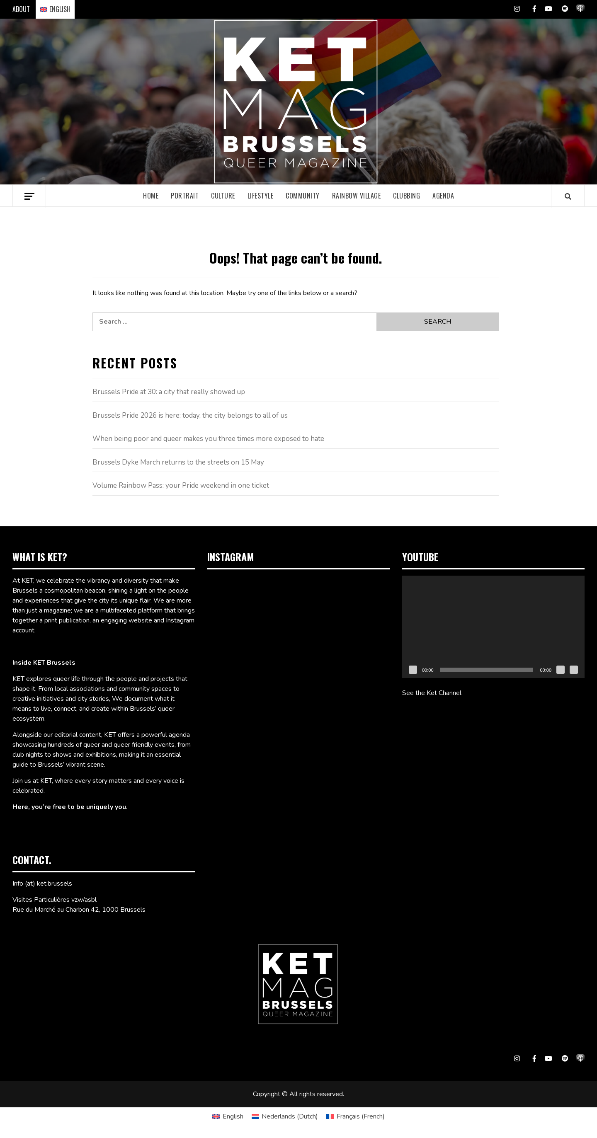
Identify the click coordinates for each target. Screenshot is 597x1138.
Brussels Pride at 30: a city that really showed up (168, 392)
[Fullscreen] (574, 670)
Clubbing (406, 196)
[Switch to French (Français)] (355, 1116)
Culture (223, 196)
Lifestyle (261, 196)
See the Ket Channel (431, 692)
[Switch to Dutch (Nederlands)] (285, 1116)
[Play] (413, 670)
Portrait (185, 196)
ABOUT (21, 9)
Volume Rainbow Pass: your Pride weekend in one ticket (180, 485)
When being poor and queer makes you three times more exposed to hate (208, 438)
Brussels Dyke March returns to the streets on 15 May (178, 462)
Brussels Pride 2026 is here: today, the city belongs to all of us (190, 415)
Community (303, 196)
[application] (493, 627)
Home (150, 196)
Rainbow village (356, 196)
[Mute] (560, 670)
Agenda (443, 196)
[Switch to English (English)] (227, 1116)
